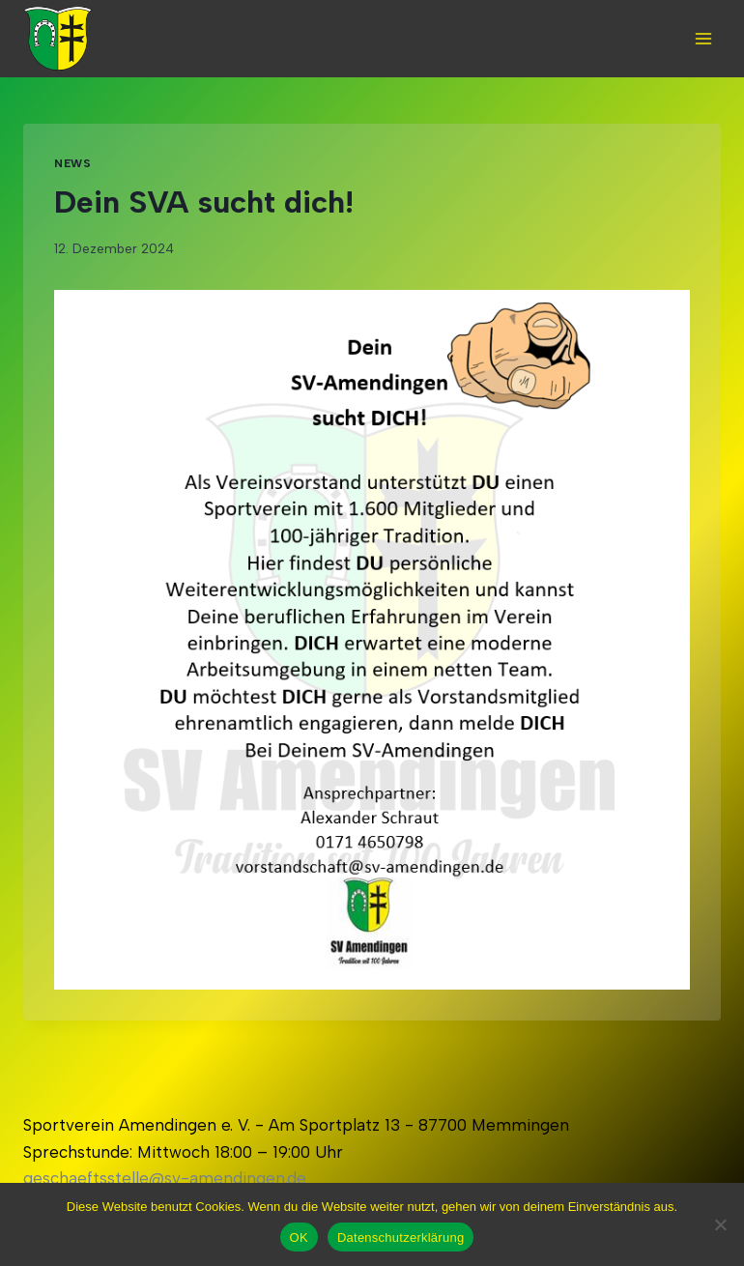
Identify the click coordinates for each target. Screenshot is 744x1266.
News (72, 163)
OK (299, 1237)
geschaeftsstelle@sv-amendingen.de (164, 1178)
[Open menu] (703, 38)
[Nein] (720, 1224)
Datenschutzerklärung (400, 1237)
